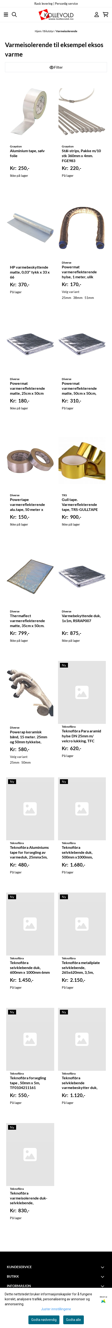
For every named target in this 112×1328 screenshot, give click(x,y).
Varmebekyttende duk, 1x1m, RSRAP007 (81, 618)
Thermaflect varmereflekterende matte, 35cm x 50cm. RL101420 (27, 621)
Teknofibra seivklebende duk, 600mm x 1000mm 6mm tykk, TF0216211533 (30, 967)
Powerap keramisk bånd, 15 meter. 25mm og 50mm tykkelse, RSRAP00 (28, 737)
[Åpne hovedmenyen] (6, 14)
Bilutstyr (48, 31)
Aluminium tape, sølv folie (27, 153)
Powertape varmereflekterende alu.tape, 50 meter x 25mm (27, 504)
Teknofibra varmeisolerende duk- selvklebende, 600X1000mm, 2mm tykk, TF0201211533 (28, 1198)
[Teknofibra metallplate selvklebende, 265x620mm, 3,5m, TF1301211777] (82, 924)
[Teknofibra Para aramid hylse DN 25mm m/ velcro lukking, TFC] (82, 692)
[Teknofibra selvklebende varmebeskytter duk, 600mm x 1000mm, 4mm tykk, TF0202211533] (82, 1039)
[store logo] (56, 14)
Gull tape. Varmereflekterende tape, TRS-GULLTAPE (80, 504)
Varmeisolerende (66, 31)
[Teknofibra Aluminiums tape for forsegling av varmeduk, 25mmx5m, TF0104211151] (30, 808)
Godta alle (73, 1320)
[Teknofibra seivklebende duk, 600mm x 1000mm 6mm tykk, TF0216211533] (30, 924)
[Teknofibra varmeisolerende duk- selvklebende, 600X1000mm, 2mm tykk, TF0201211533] (30, 1154)
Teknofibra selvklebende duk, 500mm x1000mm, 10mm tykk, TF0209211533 (77, 852)
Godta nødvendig (44, 1320)
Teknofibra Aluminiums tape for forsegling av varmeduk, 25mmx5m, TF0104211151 (29, 852)
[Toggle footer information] (103, 1267)
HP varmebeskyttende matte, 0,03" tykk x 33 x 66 (30, 272)
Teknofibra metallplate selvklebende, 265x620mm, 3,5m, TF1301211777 (81, 967)
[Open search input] (14, 14)
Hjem (38, 31)
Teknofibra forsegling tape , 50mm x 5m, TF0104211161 (28, 1083)
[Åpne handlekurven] (105, 14)
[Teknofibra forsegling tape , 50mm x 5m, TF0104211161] (30, 1039)
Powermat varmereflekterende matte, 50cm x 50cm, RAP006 (79, 388)
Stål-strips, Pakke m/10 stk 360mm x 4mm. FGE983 (81, 155)
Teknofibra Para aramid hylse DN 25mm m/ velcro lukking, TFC (81, 736)
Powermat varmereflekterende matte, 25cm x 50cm (27, 388)
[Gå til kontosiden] (97, 14)
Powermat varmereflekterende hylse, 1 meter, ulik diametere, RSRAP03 (79, 272)
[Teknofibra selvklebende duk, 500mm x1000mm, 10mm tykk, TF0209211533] (82, 808)
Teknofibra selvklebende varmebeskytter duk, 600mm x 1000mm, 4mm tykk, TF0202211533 (80, 1083)
